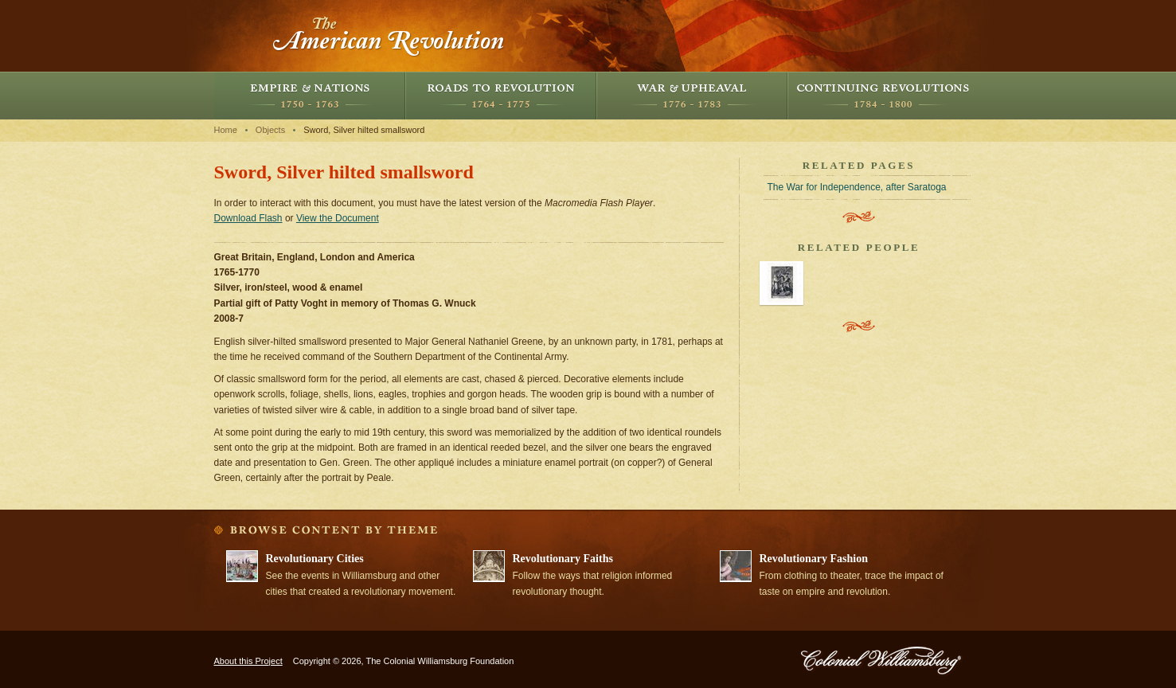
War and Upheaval (691, 95)
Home (225, 130)
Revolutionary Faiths (563, 559)
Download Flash (248, 218)
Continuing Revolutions (883, 95)
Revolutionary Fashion (814, 559)
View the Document (337, 218)
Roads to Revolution (500, 95)
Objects (270, 130)
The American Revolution (389, 36)
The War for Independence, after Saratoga (857, 187)
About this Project (248, 661)
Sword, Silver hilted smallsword (363, 130)
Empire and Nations (309, 95)
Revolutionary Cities (315, 559)
